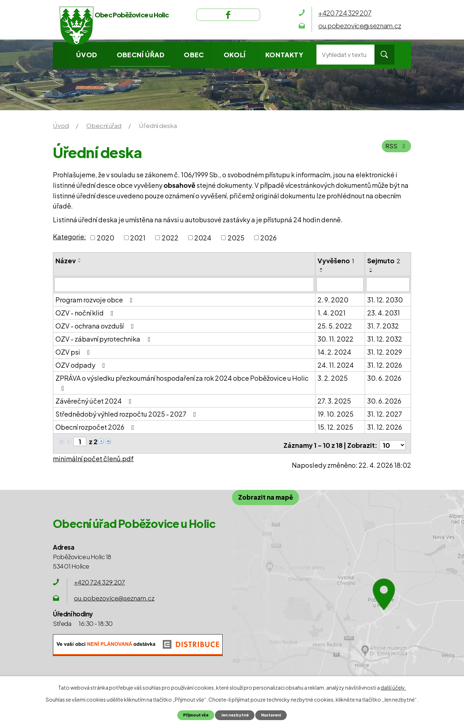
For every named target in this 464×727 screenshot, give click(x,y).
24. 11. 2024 (336, 364)
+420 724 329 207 (99, 578)
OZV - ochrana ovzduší (95, 325)
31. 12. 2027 (384, 413)
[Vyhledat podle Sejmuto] (388, 284)
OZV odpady (81, 364)
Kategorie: (69, 236)
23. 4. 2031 (383, 312)
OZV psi (74, 351)
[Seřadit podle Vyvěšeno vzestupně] (322, 268)
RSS (396, 149)
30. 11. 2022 (335, 338)
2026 (268, 238)
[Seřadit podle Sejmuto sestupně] (371, 271)
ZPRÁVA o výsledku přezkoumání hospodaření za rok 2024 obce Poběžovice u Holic (181, 382)
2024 (202, 238)
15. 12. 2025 (335, 426)
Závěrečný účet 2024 (94, 400)
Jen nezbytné (234, 715)
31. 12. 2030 (385, 299)
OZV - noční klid (85, 312)
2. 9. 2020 (333, 299)
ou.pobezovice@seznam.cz (114, 594)
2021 (137, 238)
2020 (105, 238)
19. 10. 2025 (335, 413)
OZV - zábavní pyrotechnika (104, 338)
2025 (236, 238)
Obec (194, 54)
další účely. (393, 686)
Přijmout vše (191, 715)
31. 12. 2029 (384, 351)
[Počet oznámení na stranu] (393, 441)
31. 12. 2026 (384, 364)
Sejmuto (383, 260)
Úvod (86, 54)
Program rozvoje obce (95, 299)
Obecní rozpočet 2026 (96, 426)
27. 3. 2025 (334, 400)
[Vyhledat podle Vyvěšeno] (340, 284)
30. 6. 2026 (384, 377)
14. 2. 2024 (334, 351)
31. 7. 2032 (383, 325)
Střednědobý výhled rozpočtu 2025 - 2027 (127, 413)
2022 (170, 238)
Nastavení (275, 715)
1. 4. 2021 (331, 312)
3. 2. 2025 (333, 377)
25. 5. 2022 (335, 325)
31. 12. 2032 (384, 338)
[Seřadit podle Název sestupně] (80, 261)
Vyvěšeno (336, 260)
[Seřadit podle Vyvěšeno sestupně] (322, 271)
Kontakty (284, 54)
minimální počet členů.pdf (93, 454)
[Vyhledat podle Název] (184, 284)
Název (65, 260)
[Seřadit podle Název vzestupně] (80, 258)
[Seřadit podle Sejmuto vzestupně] (371, 268)
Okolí (235, 54)
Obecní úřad (141, 54)
